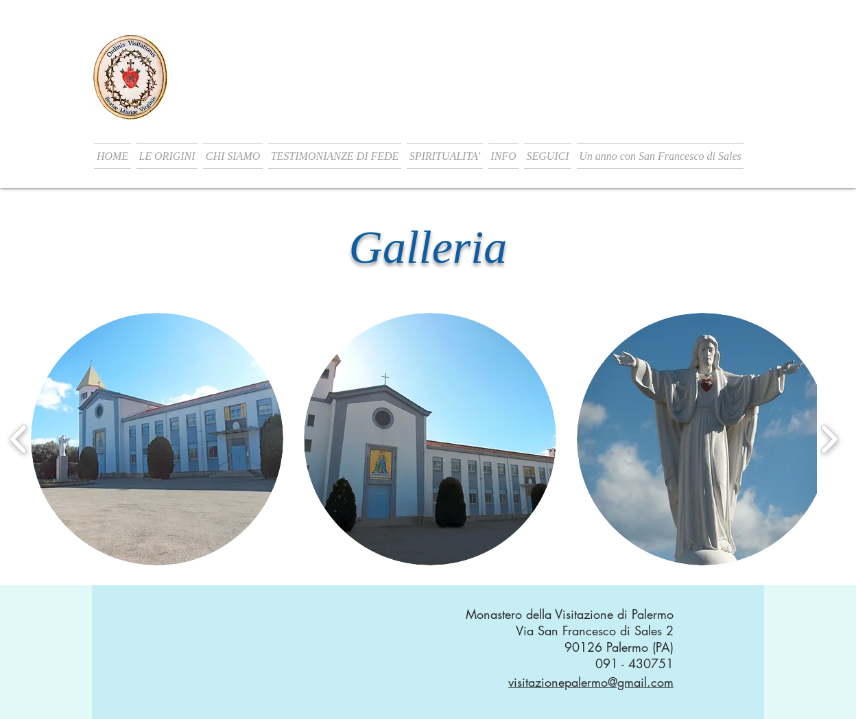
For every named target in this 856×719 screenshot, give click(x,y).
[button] (167, 156)
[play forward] (828, 439)
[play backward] (18, 439)
